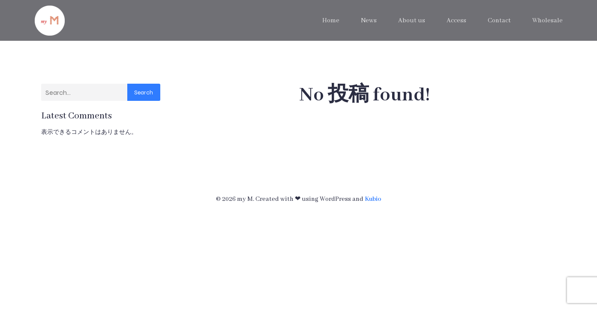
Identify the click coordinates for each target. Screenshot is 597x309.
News (369, 20)
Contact (499, 20)
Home (330, 20)
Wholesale (547, 20)
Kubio (373, 199)
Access (456, 20)
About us (411, 20)
